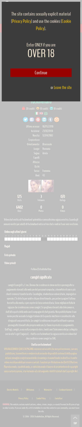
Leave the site (63, 87)
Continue (41, 72)
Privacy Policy (21, 21)
